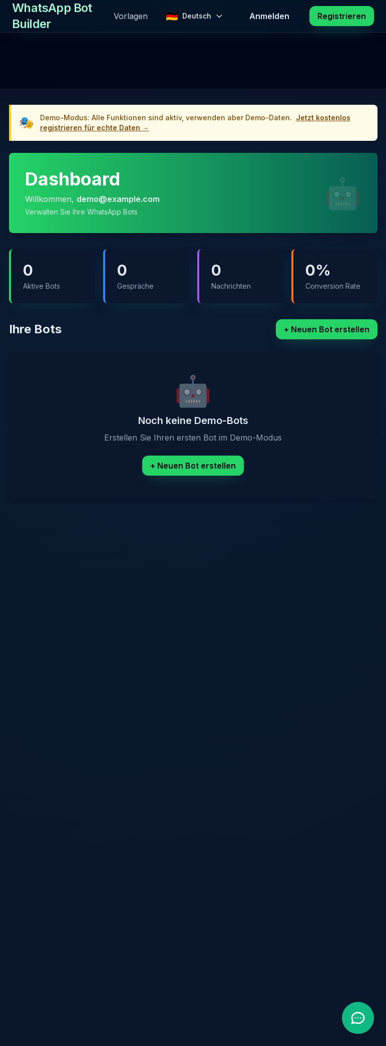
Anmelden (269, 16)
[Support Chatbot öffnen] (358, 1018)
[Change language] (194, 16)
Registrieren (341, 16)
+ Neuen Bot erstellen (326, 329)
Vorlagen (131, 16)
